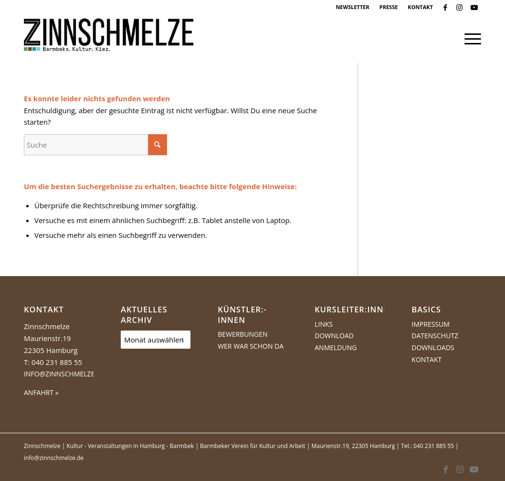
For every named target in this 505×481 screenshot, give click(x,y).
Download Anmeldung (336, 341)
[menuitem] (352, 7)
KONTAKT (420, 7)
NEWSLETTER (352, 7)
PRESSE (388, 7)
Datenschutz (434, 335)
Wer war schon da (251, 346)
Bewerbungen (242, 334)
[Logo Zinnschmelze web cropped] (109, 39)
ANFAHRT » (41, 392)
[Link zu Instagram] (459, 7)
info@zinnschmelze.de (64, 373)
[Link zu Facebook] (445, 7)
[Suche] (95, 144)
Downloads (432, 347)
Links (324, 324)
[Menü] (469, 39)
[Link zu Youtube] (474, 7)
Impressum (430, 324)
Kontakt (426, 359)
